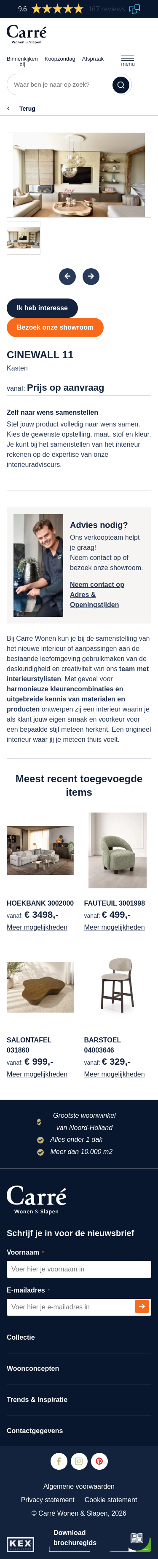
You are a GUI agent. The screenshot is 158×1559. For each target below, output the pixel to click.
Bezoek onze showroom (55, 327)
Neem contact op (97, 584)
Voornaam (35, 1253)
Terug (27, 108)
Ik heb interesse (42, 308)
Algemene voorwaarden (79, 1486)
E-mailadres (38, 1290)
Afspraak (93, 52)
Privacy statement (48, 1499)
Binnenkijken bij (22, 55)
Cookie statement (111, 1499)
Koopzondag (60, 52)
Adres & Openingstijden (94, 599)
